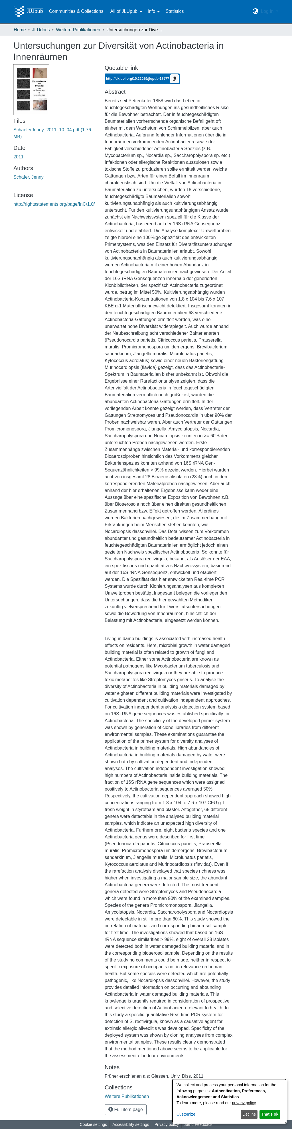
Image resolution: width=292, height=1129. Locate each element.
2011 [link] (18, 156)
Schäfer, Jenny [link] (28, 177)
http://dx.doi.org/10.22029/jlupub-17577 (138, 79)
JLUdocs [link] (41, 29)
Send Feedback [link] (198, 1124)
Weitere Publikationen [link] (78, 29)
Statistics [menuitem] (174, 11)
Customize (186, 1114)
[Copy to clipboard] (174, 78)
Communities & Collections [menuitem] (76, 11)
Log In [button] (268, 11)
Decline (249, 1114)
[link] (127, 1096)
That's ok (270, 1114)
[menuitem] (125, 11)
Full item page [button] (125, 1109)
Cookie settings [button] (93, 1124)
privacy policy (244, 1103)
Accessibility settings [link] (130, 1124)
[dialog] (229, 1101)
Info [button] (151, 11)
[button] (255, 11)
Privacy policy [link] (167, 1124)
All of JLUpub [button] (123, 11)
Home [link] (20, 29)
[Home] (28, 11)
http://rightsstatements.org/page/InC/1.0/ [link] (54, 204)
